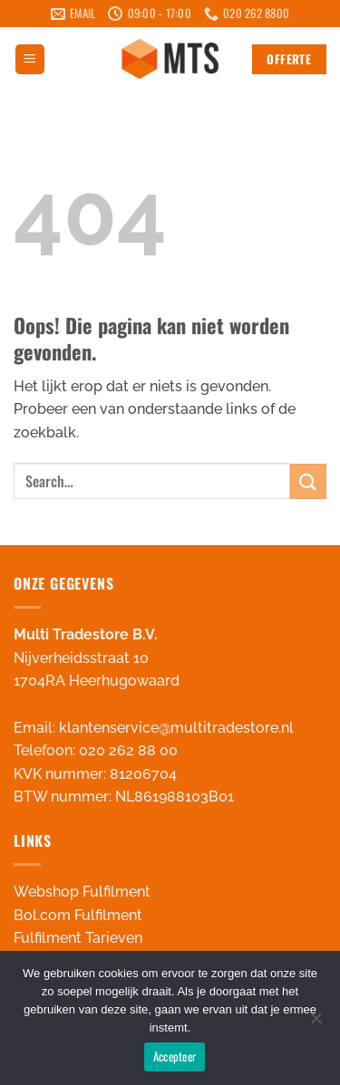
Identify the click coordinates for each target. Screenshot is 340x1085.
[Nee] (315, 1023)
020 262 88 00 (128, 750)
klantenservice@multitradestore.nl (176, 727)
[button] (29, 59)
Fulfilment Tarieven (78, 937)
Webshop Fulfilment (82, 891)
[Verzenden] (308, 481)
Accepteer (174, 1056)
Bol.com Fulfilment (78, 915)
